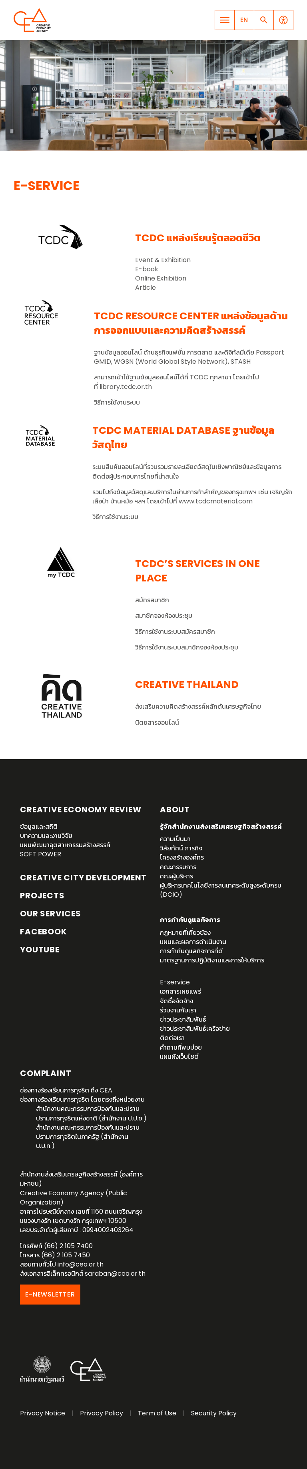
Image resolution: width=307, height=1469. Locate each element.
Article (145, 287)
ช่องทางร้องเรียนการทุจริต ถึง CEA (66, 1090)
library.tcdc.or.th (126, 386)
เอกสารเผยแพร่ (180, 991)
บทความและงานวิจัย (46, 835)
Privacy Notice (42, 1413)
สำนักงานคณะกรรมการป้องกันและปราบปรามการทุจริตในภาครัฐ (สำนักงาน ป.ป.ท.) (88, 1136)
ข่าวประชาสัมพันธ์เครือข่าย (195, 1028)
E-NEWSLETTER (50, 1294)
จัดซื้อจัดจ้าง (176, 1001)
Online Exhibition (160, 278)
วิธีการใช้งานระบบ (117, 402)
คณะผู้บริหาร (176, 876)
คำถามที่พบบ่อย (181, 1047)
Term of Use (157, 1413)
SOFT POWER (40, 854)
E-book (146, 269)
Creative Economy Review (80, 809)
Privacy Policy (101, 1413)
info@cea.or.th (81, 1264)
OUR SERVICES (50, 913)
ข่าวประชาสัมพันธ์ (183, 1019)
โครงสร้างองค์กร (182, 857)
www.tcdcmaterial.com (216, 501)
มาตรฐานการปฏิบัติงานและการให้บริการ (212, 960)
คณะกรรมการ (178, 867)
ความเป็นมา (175, 839)
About (175, 809)
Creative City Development (83, 877)
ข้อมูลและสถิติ (39, 826)
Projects (42, 895)
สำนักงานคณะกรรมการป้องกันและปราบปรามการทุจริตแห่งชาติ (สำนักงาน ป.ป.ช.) (91, 1113)
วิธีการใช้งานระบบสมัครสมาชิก (175, 631)
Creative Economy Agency (34, 20)
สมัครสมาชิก (152, 600)
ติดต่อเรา (172, 1037)
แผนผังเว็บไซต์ (179, 1056)
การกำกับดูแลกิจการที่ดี (191, 951)
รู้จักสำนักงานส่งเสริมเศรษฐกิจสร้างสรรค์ (221, 826)
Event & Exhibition (163, 260)
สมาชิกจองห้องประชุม (163, 615)
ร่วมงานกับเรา (178, 1010)
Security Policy (214, 1413)
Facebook (43, 931)
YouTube (40, 949)
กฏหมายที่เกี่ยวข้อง (185, 932)
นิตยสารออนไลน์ (157, 722)
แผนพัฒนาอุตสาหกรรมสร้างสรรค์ (65, 845)
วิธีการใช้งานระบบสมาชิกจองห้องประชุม (186, 647)
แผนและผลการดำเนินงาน (193, 941)
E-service (175, 982)
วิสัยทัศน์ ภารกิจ (181, 848)
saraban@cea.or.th (115, 1273)
